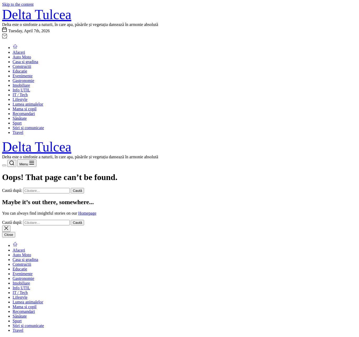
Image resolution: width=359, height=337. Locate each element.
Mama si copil (25, 109)
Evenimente (22, 76)
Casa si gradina (25, 61)
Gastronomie (23, 80)
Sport (17, 123)
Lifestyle (20, 99)
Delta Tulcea (36, 14)
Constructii (22, 66)
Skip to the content (18, 4)
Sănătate (20, 118)
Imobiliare (21, 85)
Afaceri (19, 52)
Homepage (87, 213)
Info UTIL (21, 90)
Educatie (20, 71)
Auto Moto (22, 57)
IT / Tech (20, 95)
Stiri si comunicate (28, 128)
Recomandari (24, 113)
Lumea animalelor (28, 104)
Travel (18, 132)
